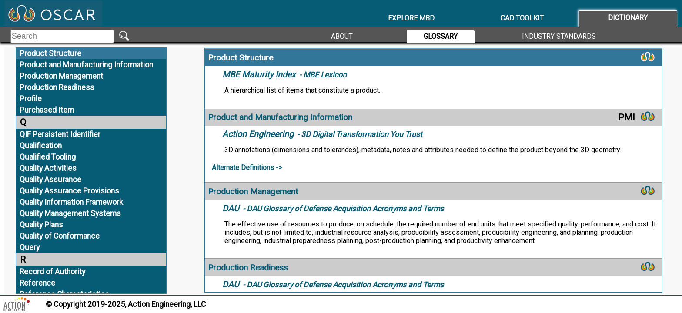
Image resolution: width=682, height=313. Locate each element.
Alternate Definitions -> (247, 167)
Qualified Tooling (48, 157)
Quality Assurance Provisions (69, 190)
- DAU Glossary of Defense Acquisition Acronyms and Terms (333, 208)
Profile (31, 98)
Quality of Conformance (60, 236)
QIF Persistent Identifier (60, 134)
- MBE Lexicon (284, 74)
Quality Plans (41, 224)
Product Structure (50, 53)
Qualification (41, 145)
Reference (37, 283)
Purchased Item (47, 110)
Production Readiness (57, 87)
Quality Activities (48, 168)
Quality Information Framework (71, 202)
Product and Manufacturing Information (86, 64)
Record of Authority (52, 271)
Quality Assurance (50, 179)
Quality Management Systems (70, 213)
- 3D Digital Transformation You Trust (322, 134)
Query (30, 247)
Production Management (61, 76)
